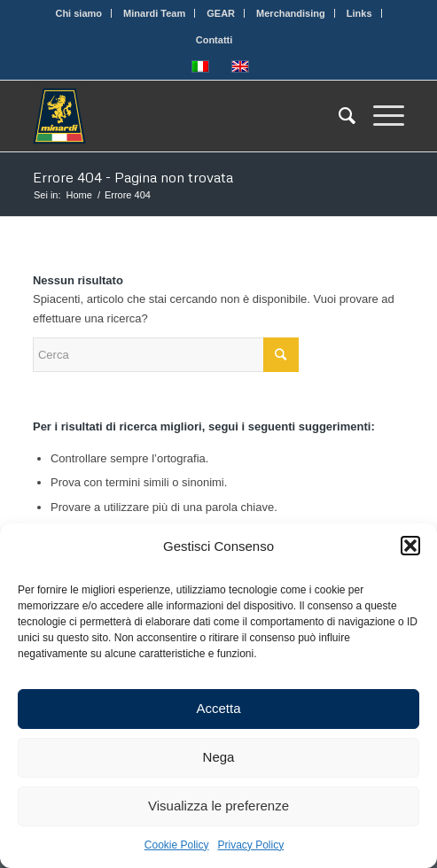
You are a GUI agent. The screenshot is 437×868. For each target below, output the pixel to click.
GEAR (221, 13)
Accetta (218, 708)
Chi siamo (78, 13)
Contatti (214, 40)
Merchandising (290, 13)
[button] (410, 545)
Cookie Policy (176, 845)
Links (359, 13)
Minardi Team (154, 13)
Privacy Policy (251, 845)
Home (79, 195)
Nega (219, 756)
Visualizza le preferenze (218, 805)
